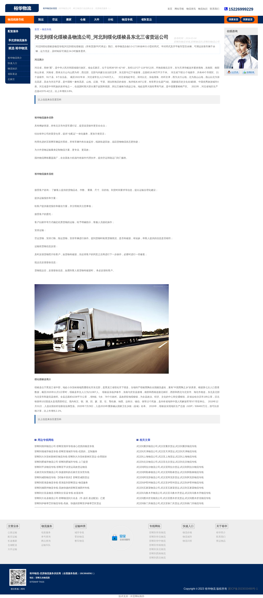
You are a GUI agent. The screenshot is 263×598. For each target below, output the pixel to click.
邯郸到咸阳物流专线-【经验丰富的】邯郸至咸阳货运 (62, 477)
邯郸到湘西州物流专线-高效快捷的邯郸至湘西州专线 (62, 487)
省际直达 (146, 19)
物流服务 (46, 526)
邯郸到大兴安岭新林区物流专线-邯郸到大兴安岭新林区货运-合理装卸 (71, 456)
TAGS (41, 582)
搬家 (68, 19)
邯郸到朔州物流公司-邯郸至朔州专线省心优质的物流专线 (64, 446)
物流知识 (202, 8)
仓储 (82, 19)
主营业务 (13, 526)
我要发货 (233, 19)
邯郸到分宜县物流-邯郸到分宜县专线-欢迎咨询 (59, 493)
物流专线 (127, 19)
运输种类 (80, 526)
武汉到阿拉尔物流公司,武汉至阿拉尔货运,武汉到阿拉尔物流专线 (170, 467)
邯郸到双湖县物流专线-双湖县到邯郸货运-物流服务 (61, 482)
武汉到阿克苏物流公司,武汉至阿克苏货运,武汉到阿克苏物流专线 (170, 477)
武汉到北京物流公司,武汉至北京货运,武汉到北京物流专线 (167, 461)
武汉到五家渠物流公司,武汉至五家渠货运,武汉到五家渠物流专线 (170, 487)
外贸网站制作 (137, 596)
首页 (170, 8)
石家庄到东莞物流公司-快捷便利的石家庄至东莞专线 (62, 472)
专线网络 (154, 526)
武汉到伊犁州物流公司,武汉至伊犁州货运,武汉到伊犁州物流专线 (170, 482)
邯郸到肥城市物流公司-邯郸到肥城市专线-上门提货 (61, 461)
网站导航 (179, 8)
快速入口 (12, 63)
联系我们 (214, 8)
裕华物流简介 (15, 57)
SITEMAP (34, 582)
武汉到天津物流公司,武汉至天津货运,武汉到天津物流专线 (167, 451)
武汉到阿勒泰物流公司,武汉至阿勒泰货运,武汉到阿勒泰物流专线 (170, 472)
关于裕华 (221, 526)
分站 (110, 19)
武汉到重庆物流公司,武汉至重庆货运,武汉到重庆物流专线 (167, 446)
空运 (55, 19)
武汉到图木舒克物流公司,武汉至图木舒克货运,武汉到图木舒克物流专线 (174, 498)
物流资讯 (191, 8)
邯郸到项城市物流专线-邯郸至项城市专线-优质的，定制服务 (66, 451)
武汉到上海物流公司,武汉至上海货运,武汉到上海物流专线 (167, 456)
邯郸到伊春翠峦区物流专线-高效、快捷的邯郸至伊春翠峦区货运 (68, 503)
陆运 (41, 19)
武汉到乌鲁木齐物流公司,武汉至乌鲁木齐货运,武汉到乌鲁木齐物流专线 (174, 493)
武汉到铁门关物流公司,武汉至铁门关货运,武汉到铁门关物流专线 (170, 503)
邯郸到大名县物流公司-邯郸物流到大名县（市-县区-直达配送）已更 (70, 498)
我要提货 (247, 19)
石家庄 (11, 79)
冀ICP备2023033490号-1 (243, 588)
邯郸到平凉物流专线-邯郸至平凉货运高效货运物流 (61, 467)
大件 (96, 19)
